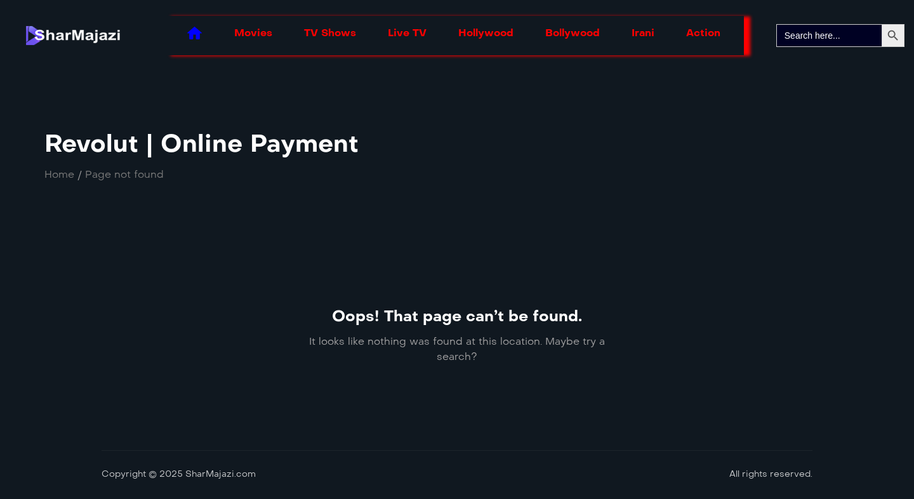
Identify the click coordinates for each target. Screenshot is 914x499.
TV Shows (330, 33)
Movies (253, 33)
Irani (643, 33)
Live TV (407, 33)
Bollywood (572, 33)
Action (703, 33)
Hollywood (485, 33)
